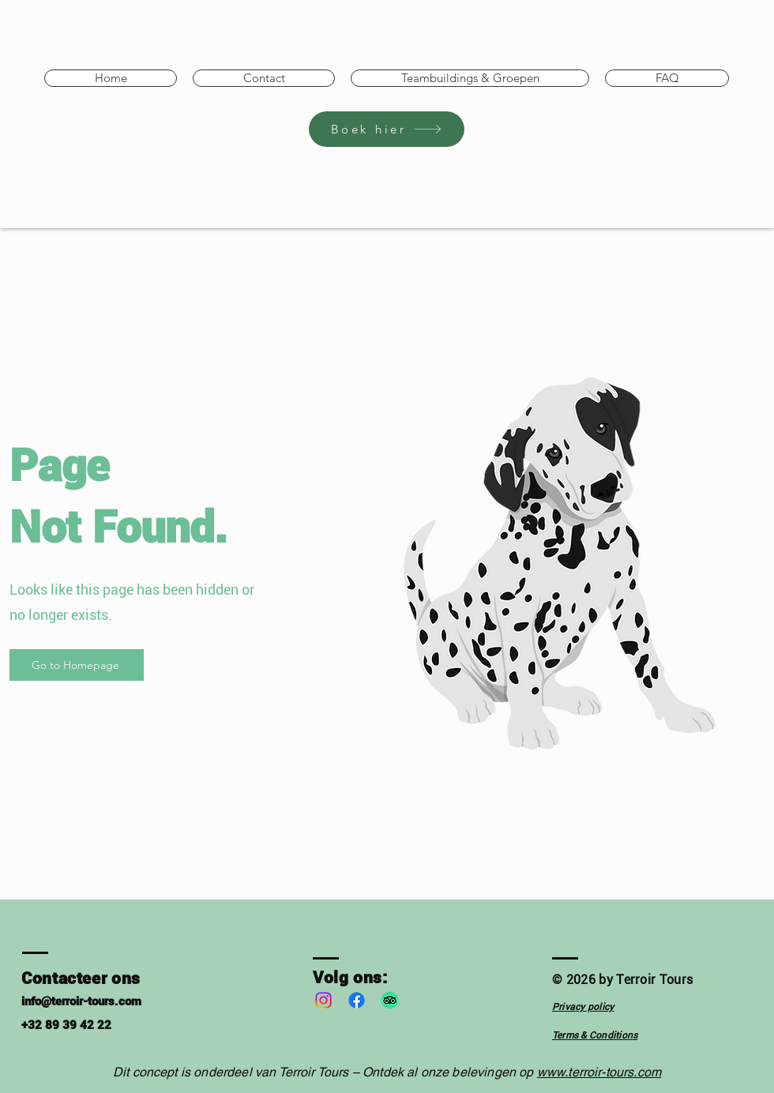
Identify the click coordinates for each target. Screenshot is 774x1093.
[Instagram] (323, 1000)
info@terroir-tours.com (81, 1001)
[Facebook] (356, 1000)
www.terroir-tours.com (599, 1072)
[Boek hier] (386, 129)
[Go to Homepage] (76, 665)
